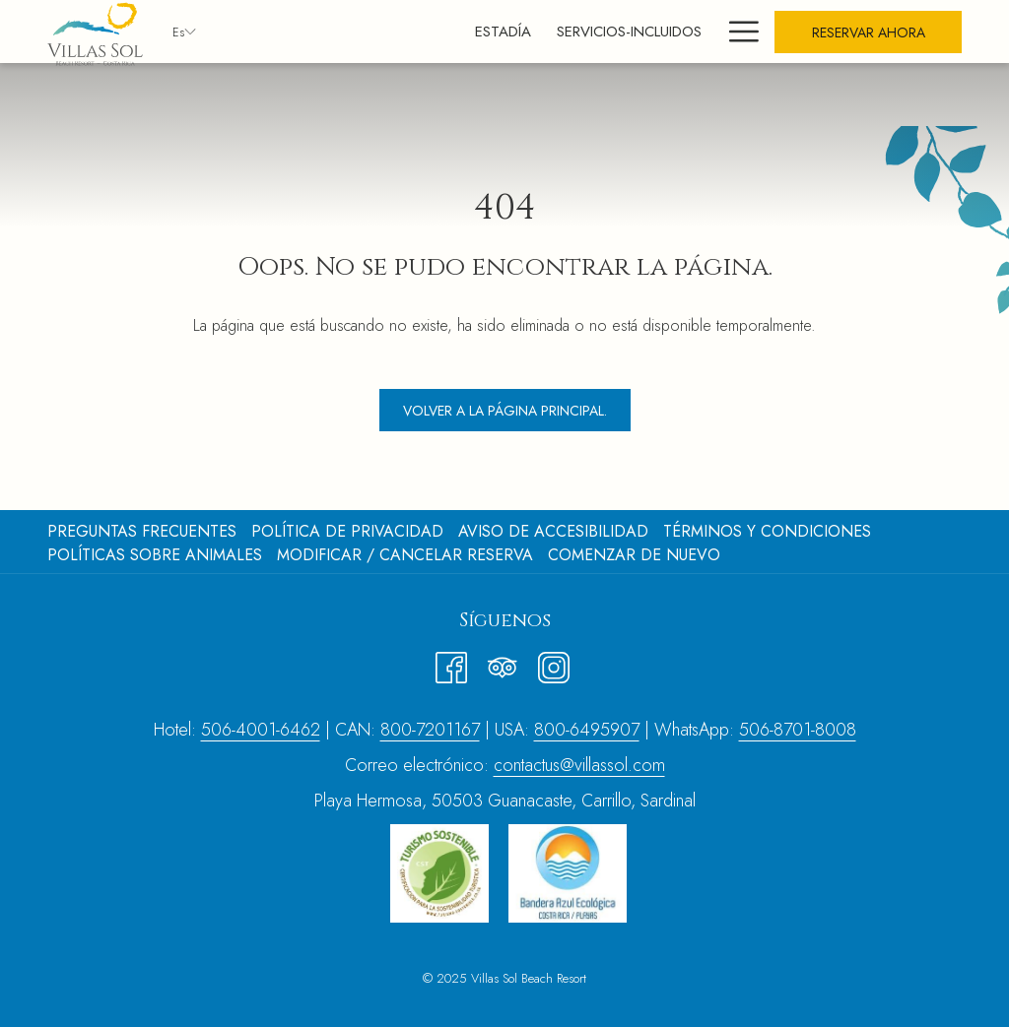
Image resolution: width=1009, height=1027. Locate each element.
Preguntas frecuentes (141, 531)
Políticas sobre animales (154, 555)
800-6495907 (586, 729)
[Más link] (736, 31)
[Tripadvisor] (502, 663)
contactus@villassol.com (579, 765)
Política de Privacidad (347, 531)
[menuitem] (416, 31)
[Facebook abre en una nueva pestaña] (451, 663)
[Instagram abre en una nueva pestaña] (554, 663)
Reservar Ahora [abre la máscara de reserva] (868, 32)
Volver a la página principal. (505, 410)
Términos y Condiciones (767, 531)
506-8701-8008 (797, 729)
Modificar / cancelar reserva (405, 555)
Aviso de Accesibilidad (553, 531)
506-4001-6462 (260, 729)
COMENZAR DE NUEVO (634, 555)
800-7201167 (430, 729)
